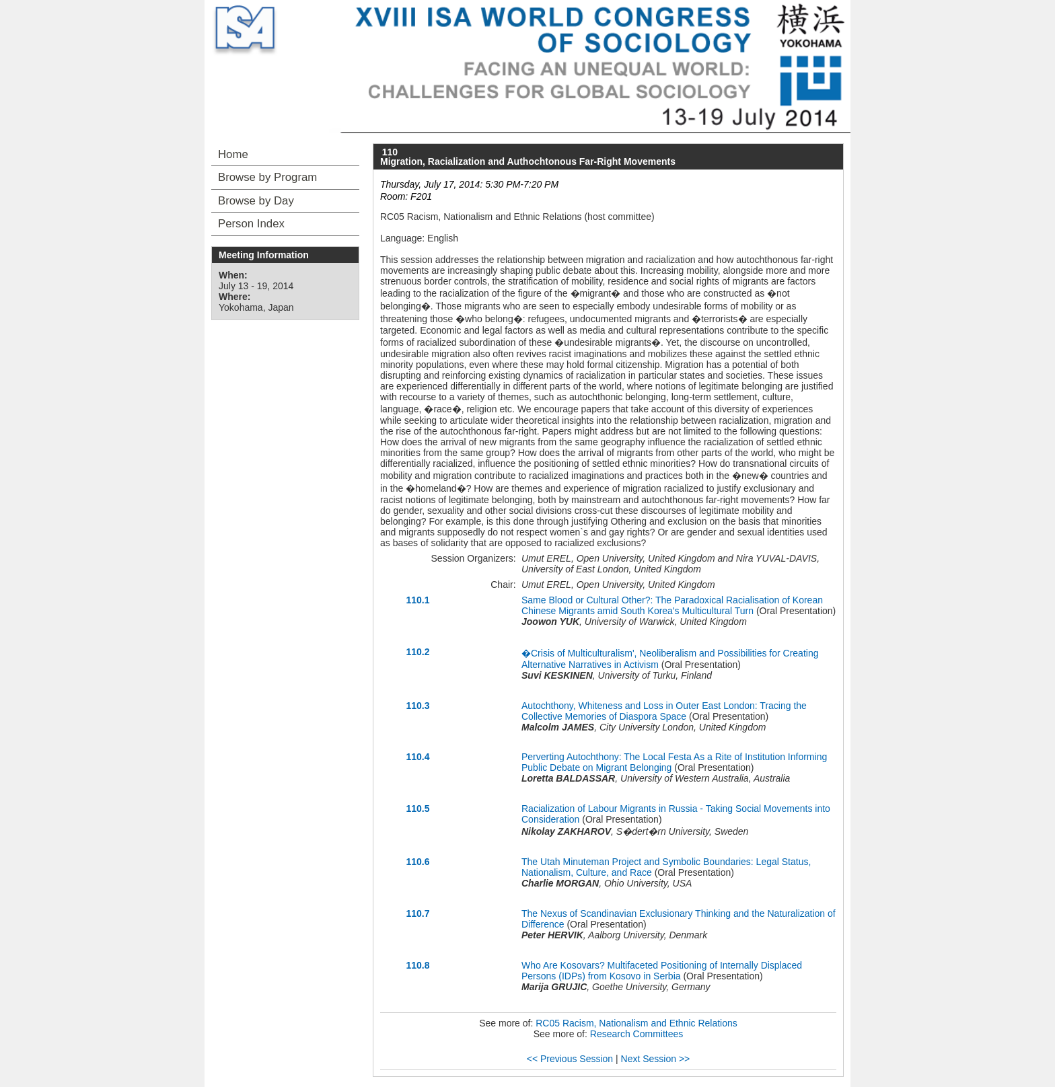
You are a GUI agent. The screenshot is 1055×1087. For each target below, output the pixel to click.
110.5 (417, 808)
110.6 (417, 861)
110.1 (417, 600)
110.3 (417, 705)
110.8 (417, 965)
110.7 (417, 913)
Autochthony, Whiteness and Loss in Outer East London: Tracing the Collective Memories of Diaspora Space (664, 711)
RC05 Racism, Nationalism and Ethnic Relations (636, 1023)
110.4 (417, 756)
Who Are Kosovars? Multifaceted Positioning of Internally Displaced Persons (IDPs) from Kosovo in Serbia (661, 970)
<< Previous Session (570, 1058)
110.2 (417, 651)
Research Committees (637, 1033)
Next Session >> (655, 1058)
